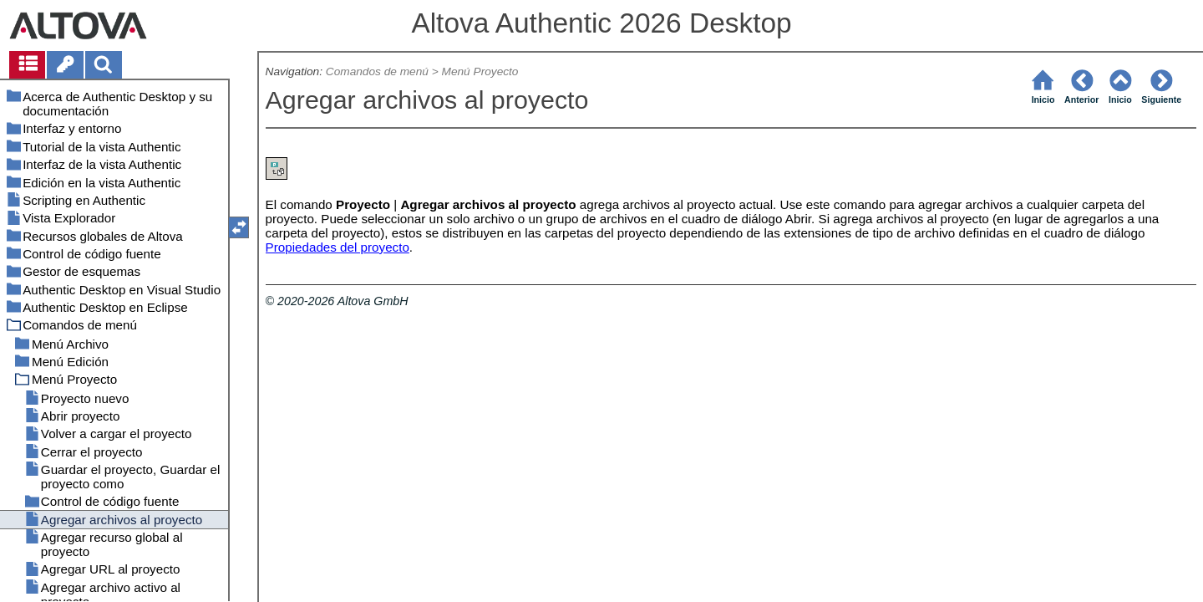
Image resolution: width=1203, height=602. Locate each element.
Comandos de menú (377, 71)
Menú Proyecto (480, 71)
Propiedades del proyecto (337, 247)
